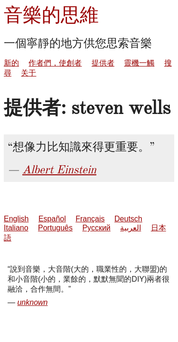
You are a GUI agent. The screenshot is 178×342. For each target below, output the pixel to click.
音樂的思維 (51, 15)
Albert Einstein (59, 169)
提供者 (103, 63)
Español (52, 219)
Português (55, 228)
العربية (130, 228)
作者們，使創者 (55, 63)
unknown (32, 302)
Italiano (16, 228)
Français (89, 219)
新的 (11, 63)
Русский (96, 228)
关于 (28, 73)
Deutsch (128, 219)
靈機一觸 (139, 63)
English (16, 219)
